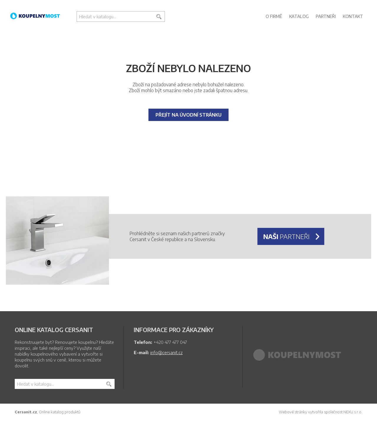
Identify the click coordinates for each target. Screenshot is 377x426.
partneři (286, 236)
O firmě (274, 16)
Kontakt (353, 16)
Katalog (299, 16)
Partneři (326, 16)
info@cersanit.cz (166, 352)
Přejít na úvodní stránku (188, 115)
